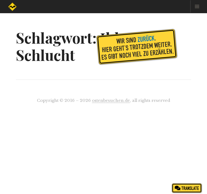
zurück (146, 38)
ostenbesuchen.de (111, 100)
